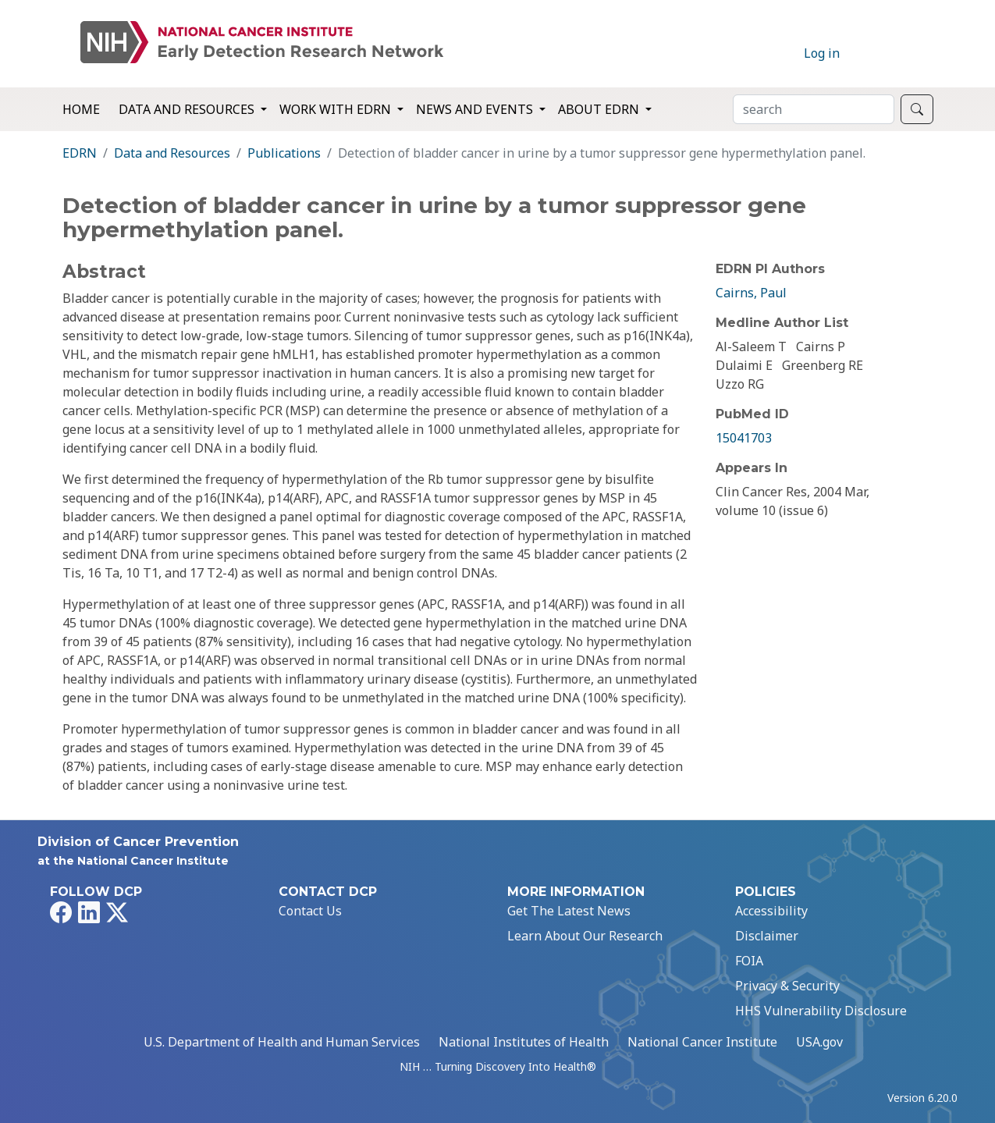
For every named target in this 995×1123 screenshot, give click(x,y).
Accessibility (771, 910)
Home (81, 109)
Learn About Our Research (585, 935)
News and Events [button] (476, 109)
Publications (284, 153)
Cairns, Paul (751, 292)
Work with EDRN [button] (336, 109)
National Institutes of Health (524, 1041)
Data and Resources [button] (188, 109)
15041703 (744, 437)
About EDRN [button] (600, 109)
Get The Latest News (569, 910)
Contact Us (310, 910)
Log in (822, 53)
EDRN (79, 153)
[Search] (813, 109)
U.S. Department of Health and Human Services (282, 1041)
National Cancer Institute (702, 1041)
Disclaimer (766, 935)
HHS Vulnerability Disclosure (821, 1010)
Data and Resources (172, 153)
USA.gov (819, 1041)
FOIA (749, 960)
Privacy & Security (787, 985)
